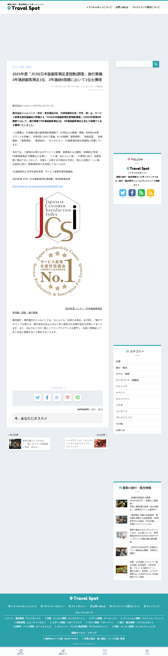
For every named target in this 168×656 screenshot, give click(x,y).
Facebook (132, 198)
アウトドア (122, 387)
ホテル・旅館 (123, 374)
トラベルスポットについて (99, 7)
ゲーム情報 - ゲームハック (104, 620)
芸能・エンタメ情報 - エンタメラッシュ (66, 620)
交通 (118, 361)
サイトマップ (153, 608)
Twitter (123, 198)
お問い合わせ (122, 7)
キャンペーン (123, 399)
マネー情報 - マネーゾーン (101, 624)
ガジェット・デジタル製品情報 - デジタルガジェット (82, 628)
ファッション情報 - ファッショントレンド (143, 620)
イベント (121, 393)
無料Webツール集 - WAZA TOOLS (61, 640)
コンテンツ (122, 412)
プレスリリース (124, 418)
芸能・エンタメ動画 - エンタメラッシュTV (134, 628)
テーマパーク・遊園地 (128, 380)
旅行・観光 (97, 409)
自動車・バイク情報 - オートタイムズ (33, 628)
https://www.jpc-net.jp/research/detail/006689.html (37, 186)
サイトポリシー (78, 608)
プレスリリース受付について (146, 7)
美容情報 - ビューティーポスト (31, 624)
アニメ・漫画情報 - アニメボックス (24, 620)
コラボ (119, 406)
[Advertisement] (84, 36)
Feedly (141, 198)
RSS (150, 198)
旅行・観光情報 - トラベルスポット (137, 624)
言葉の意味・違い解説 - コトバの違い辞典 (104, 640)
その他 (119, 425)
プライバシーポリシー (54, 608)
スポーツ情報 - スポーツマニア (67, 624)
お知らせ (121, 431)
